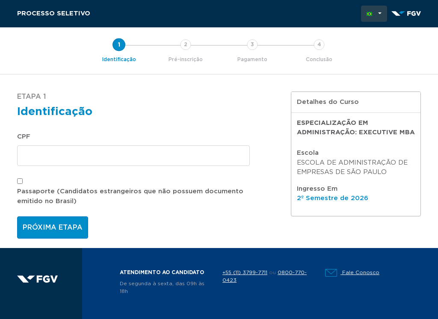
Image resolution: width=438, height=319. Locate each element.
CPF (23, 136)
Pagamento (252, 59)
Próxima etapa (53, 227)
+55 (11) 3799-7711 (244, 272)
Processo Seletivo (53, 13)
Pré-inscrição (186, 59)
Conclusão (319, 59)
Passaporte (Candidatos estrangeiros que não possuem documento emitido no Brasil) (130, 196)
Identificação (119, 59)
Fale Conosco (352, 272)
